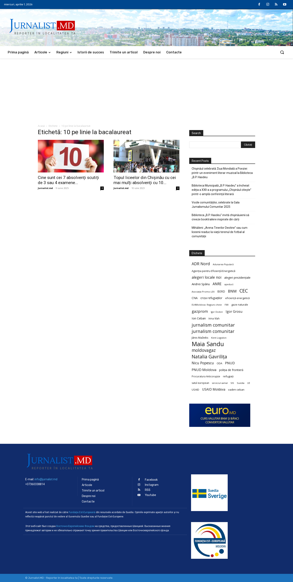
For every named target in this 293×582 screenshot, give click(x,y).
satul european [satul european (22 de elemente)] (200, 383)
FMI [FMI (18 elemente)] (226, 304)
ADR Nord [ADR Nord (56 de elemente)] (201, 264)
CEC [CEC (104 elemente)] (243, 290)
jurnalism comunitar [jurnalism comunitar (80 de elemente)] (213, 325)
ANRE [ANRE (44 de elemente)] (217, 284)
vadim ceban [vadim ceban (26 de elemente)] (236, 389)
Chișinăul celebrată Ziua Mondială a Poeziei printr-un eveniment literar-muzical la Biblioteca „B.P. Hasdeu (222, 173)
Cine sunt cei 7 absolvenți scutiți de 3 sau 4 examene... (68, 180)
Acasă (41, 126)
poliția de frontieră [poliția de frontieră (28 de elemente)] (231, 370)
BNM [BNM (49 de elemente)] (232, 291)
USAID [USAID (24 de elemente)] (195, 389)
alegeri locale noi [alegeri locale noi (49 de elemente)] (206, 277)
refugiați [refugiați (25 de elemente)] (228, 376)
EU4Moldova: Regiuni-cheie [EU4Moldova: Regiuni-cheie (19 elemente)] (207, 304)
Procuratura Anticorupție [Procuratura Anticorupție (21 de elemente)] (206, 376)
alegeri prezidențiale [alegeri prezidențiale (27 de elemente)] (237, 277)
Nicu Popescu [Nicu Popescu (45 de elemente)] (203, 363)
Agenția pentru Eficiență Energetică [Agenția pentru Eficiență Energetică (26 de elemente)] (213, 271)
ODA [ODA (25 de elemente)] (219, 363)
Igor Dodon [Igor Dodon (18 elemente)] (217, 311)
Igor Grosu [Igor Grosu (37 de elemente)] (234, 311)
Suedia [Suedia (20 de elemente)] (240, 382)
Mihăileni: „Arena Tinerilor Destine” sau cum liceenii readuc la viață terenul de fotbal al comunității (219, 232)
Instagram (152, 485)
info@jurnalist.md (46, 479)
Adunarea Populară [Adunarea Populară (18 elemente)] (223, 264)
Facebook (151, 480)
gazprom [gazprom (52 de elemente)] (200, 311)
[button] (282, 52)
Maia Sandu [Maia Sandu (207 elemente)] (208, 344)
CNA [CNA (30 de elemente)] (195, 298)
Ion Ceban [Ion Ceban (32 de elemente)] (199, 318)
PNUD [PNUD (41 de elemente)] (230, 363)
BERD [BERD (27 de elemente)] (221, 291)
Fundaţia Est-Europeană (82, 512)
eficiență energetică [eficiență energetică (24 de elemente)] (237, 298)
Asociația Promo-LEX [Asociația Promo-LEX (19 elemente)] (203, 291)
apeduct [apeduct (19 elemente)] (228, 284)
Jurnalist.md (45, 188)
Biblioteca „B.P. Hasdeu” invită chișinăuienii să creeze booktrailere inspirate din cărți (220, 217)
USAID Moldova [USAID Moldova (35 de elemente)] (213, 389)
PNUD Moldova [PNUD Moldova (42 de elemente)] (204, 370)
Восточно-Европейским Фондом (75, 526)
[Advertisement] (146, 89)
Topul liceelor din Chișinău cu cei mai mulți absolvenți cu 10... (145, 180)
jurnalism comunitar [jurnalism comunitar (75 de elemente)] (213, 331)
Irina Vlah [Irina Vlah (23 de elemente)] (214, 318)
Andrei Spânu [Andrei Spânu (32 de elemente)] (201, 284)
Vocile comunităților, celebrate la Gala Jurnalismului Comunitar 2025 (215, 204)
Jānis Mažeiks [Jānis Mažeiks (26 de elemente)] (200, 337)
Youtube (150, 495)
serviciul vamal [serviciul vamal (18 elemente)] (220, 383)
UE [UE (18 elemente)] (248, 383)
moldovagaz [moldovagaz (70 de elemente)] (204, 350)
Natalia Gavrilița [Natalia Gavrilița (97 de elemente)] (209, 357)
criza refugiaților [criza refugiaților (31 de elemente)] (211, 298)
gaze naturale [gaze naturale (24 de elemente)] (239, 304)
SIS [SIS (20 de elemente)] (232, 382)
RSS (147, 490)
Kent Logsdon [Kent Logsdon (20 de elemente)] (218, 337)
